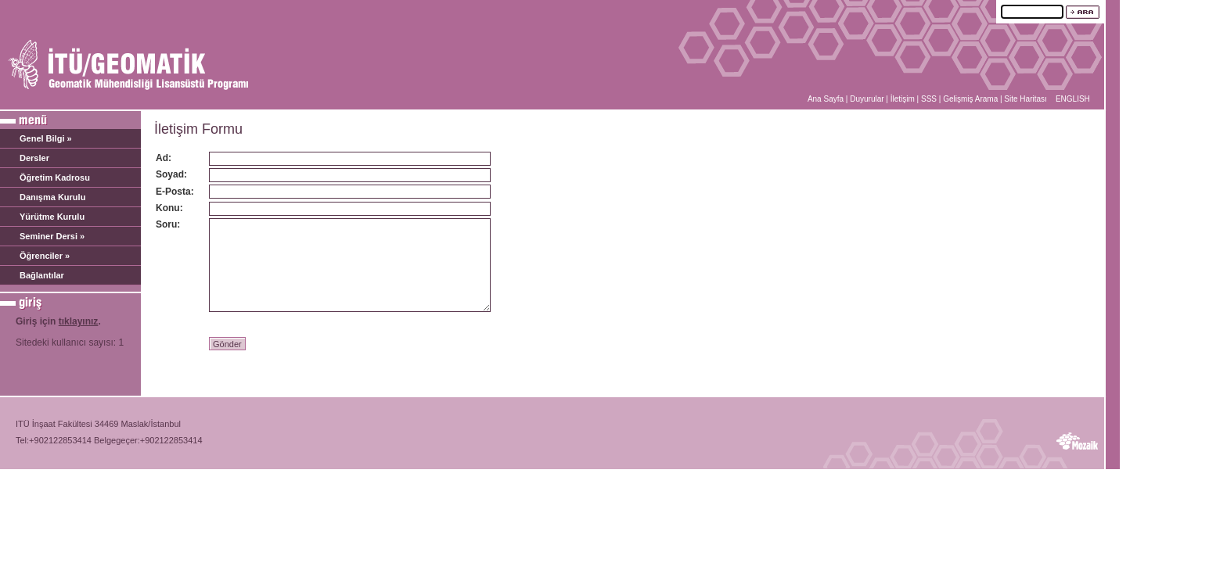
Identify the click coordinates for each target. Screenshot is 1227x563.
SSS (929, 99)
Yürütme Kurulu (52, 216)
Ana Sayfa (826, 99)
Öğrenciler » (45, 255)
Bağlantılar (42, 275)
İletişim (903, 99)
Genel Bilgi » (46, 138)
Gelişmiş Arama (970, 99)
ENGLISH (1073, 99)
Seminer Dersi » (52, 236)
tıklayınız (79, 321)
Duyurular (866, 99)
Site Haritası (1025, 99)
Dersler (34, 158)
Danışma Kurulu (52, 197)
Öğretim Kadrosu (55, 177)
